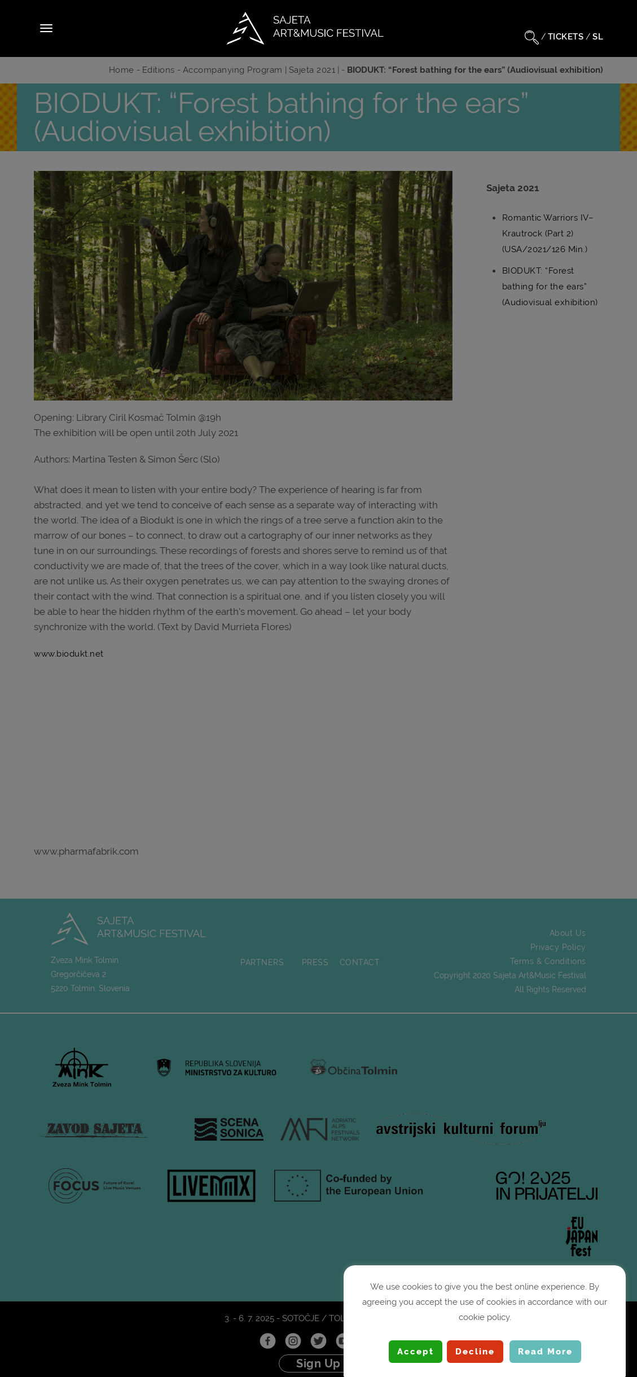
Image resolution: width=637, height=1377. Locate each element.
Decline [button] (475, 1352)
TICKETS (566, 37)
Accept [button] (415, 1352)
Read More (545, 1352)
